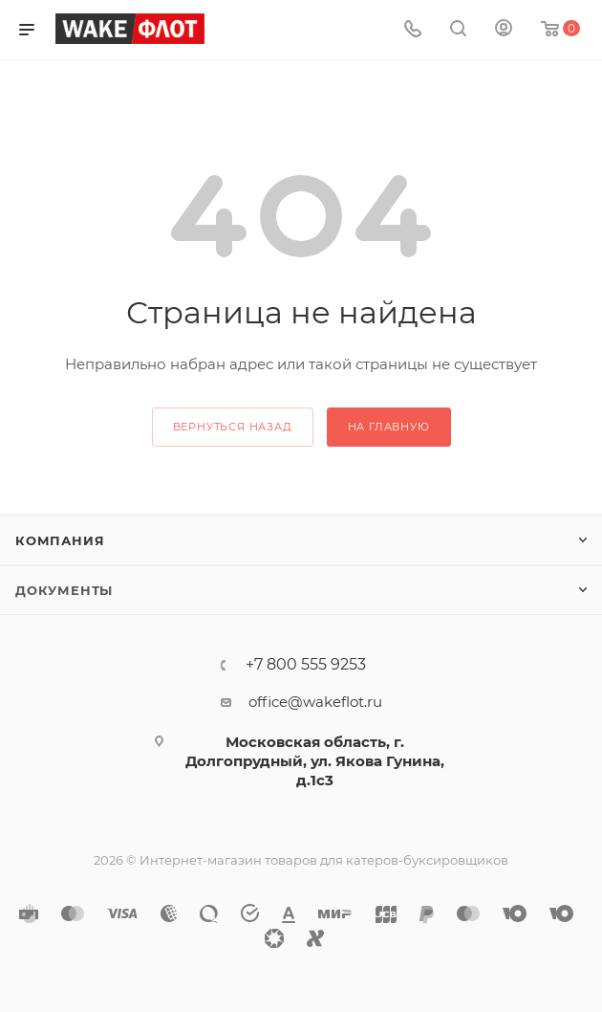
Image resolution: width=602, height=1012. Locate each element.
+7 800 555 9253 (306, 664)
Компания (59, 540)
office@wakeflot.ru (315, 702)
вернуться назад (232, 426)
